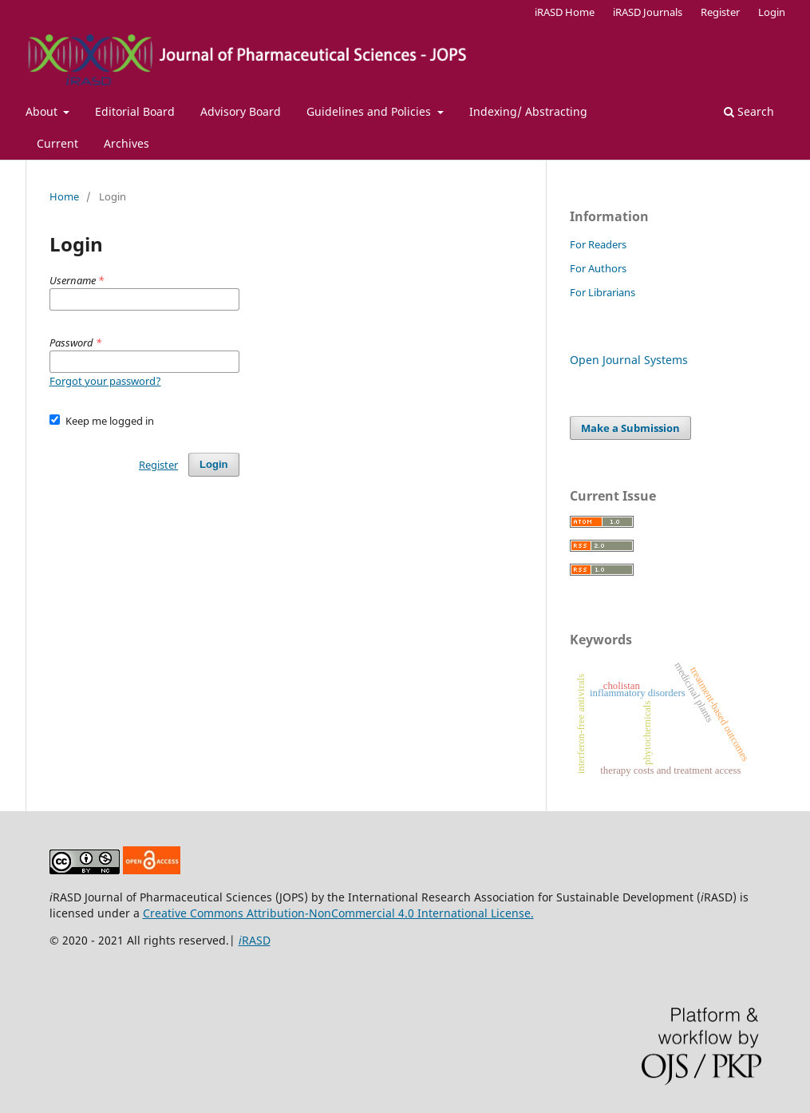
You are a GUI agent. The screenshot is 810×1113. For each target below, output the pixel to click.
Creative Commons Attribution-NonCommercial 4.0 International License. (338, 913)
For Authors (598, 268)
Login (771, 12)
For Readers (598, 244)
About (43, 111)
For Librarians (602, 292)
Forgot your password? (105, 381)
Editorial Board (135, 111)
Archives (126, 143)
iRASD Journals (647, 12)
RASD (255, 940)
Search (749, 111)
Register (720, 12)
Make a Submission (630, 428)
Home (64, 196)
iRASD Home (565, 12)
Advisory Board (240, 111)
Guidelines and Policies (370, 111)
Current (57, 143)
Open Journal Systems (629, 359)
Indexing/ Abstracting (528, 111)
